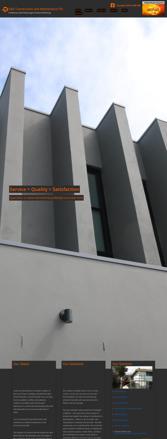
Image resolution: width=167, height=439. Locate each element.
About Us (88, 10)
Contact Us (101, 10)
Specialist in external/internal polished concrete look (46, 198)
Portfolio (79, 13)
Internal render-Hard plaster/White (128, 408)
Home (78, 10)
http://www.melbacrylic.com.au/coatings (130, 433)
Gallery (124, 10)
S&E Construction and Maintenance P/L (36, 9)
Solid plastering (120, 414)
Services (114, 10)
